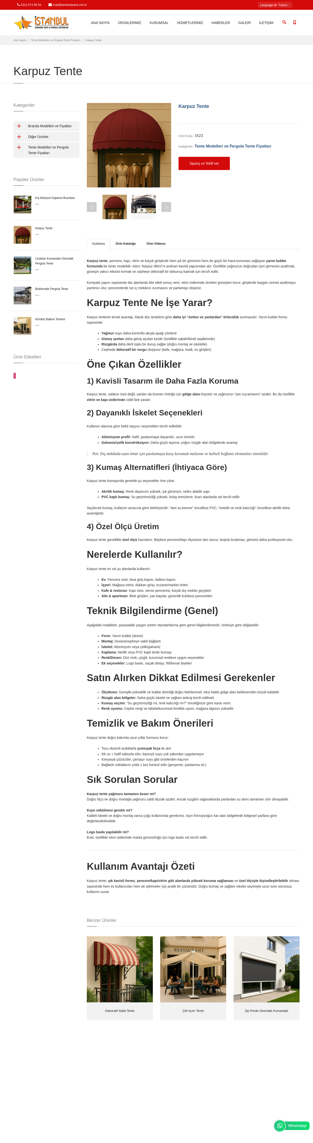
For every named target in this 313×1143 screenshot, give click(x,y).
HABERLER (221, 23)
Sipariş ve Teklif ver (204, 163)
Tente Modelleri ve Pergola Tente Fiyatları (55, 40)
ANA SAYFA (100, 23)
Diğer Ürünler (30, 137)
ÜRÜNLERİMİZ (129, 23)
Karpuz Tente (194, 106)
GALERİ (244, 23)
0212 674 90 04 (29, 5)
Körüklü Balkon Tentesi (50, 319)
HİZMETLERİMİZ (190, 23)
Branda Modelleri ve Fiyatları (42, 126)
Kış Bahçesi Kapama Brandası (55, 198)
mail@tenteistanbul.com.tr (67, 5)
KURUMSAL (159, 23)
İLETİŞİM (266, 23)
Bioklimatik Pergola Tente (51, 289)
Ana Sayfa (19, 40)
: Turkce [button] (275, 5)
